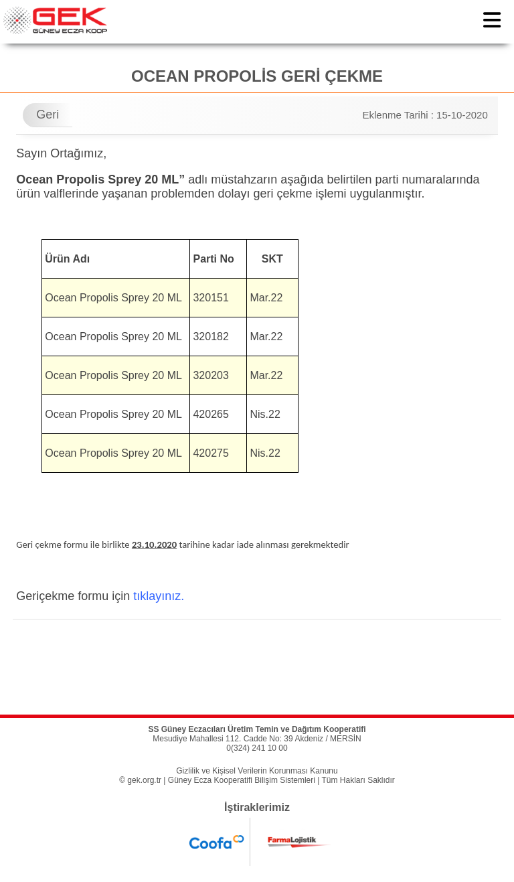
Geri (47, 114)
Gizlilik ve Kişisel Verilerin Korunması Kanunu (256, 771)
